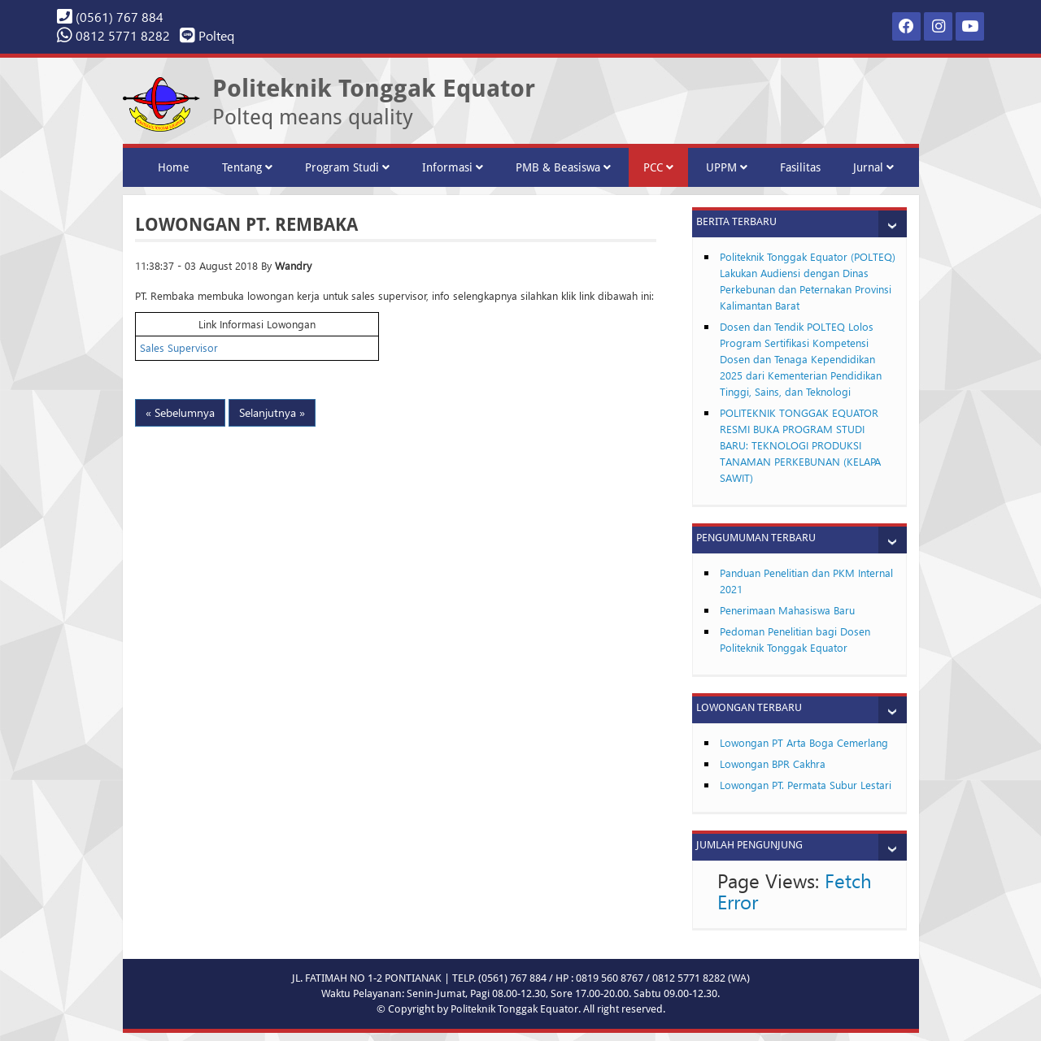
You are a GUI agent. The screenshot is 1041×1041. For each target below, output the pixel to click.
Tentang (247, 167)
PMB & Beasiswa (563, 167)
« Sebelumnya (180, 412)
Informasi (452, 167)
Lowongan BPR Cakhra (772, 763)
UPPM (726, 167)
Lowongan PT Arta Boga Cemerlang (804, 742)
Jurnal (873, 167)
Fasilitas (800, 167)
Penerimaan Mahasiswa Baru (787, 610)
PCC (658, 167)
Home (173, 167)
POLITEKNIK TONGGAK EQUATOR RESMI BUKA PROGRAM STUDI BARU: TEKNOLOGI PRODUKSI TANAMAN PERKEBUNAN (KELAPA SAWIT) (800, 445)
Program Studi (347, 167)
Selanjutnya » (272, 412)
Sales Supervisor (179, 347)
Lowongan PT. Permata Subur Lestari (805, 785)
